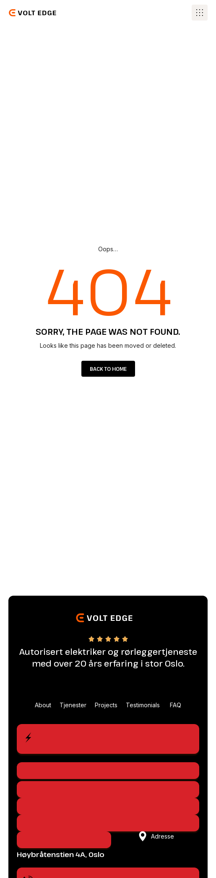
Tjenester (73, 705)
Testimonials (143, 705)
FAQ (175, 705)
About (43, 705)
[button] (200, 13)
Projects (106, 705)
